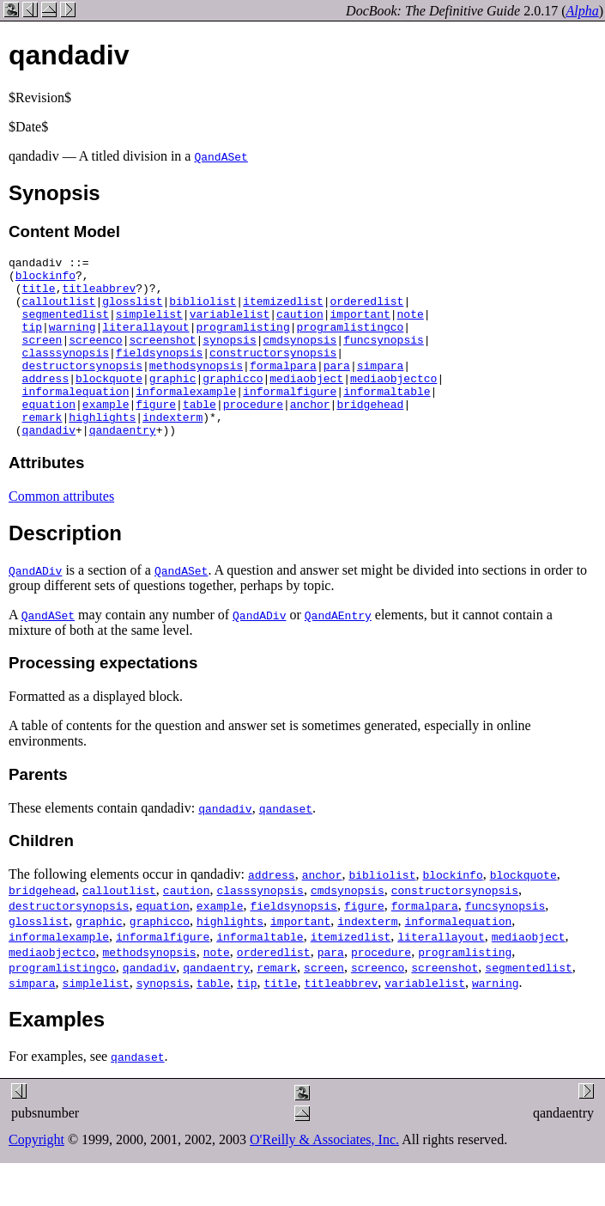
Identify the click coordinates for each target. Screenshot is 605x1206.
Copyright (36, 1175)
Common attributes (61, 532)
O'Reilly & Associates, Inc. (324, 1175)
